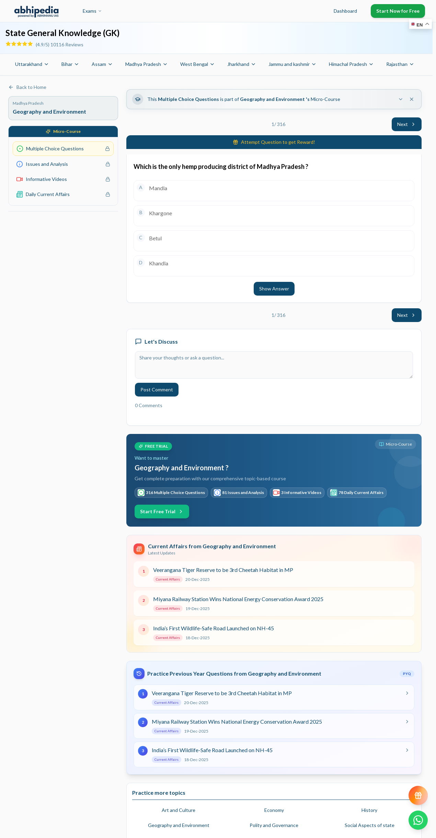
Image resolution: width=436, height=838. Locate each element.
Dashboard (345, 11)
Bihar (70, 64)
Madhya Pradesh (146, 64)
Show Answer (274, 288)
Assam (102, 64)
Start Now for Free (398, 11)
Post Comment (156, 389)
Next (406, 124)
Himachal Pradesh (351, 64)
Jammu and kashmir (292, 64)
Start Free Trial (162, 511)
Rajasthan (400, 64)
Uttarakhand (32, 64)
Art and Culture (178, 810)
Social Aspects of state (369, 825)
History (369, 810)
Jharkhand (241, 64)
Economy (274, 810)
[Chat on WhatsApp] (418, 820)
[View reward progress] (418, 795)
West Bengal (197, 64)
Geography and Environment (178, 825)
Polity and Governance (274, 825)
